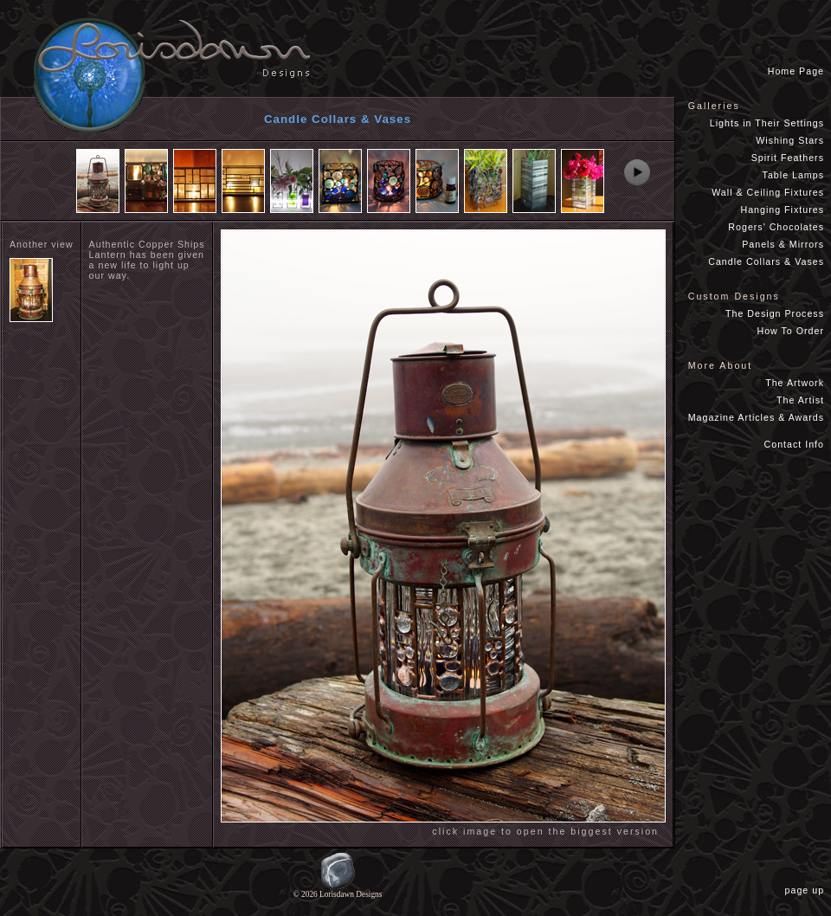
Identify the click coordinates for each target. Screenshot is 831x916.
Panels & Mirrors (783, 244)
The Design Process (774, 313)
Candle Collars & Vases (766, 261)
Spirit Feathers (787, 157)
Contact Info (794, 444)
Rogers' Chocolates (776, 227)
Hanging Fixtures (782, 209)
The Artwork (794, 382)
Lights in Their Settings (767, 123)
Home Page (796, 71)
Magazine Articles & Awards (756, 417)
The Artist (800, 400)
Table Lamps (793, 175)
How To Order (790, 331)
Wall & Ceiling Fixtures (768, 192)
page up (808, 890)
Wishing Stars (790, 140)
